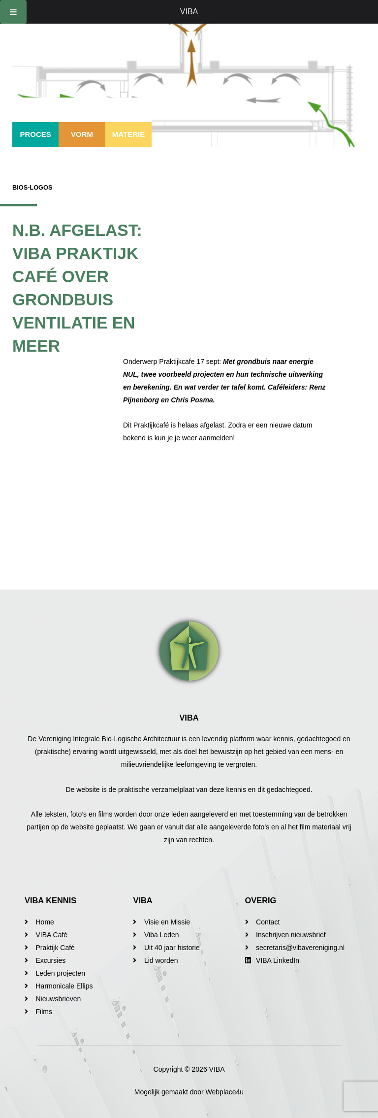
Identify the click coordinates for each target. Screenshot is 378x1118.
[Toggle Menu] (13, 12)
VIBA (189, 11)
